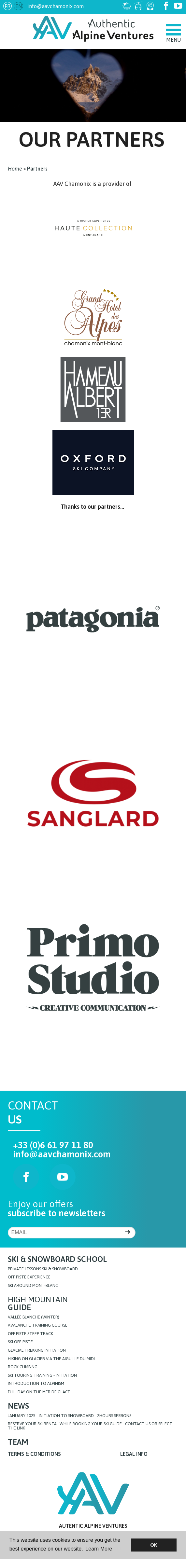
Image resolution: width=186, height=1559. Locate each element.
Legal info (134, 1453)
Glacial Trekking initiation (37, 1350)
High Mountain (38, 1303)
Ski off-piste (20, 1342)
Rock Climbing (22, 1367)
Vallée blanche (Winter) (33, 1317)
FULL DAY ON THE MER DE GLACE (39, 1392)
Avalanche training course (37, 1325)
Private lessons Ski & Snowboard (43, 1269)
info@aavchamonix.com (55, 6)
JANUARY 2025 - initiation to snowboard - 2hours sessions (69, 1416)
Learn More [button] (98, 1549)
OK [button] (153, 1545)
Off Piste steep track (30, 1334)
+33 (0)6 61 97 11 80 (53, 1145)
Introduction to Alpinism (36, 1384)
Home (15, 169)
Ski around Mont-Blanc (33, 1286)
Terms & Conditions (34, 1453)
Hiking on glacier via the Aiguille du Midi (51, 1359)
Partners (37, 169)
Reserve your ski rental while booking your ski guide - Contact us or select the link (90, 1426)
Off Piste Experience (29, 1277)
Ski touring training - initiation (42, 1375)
